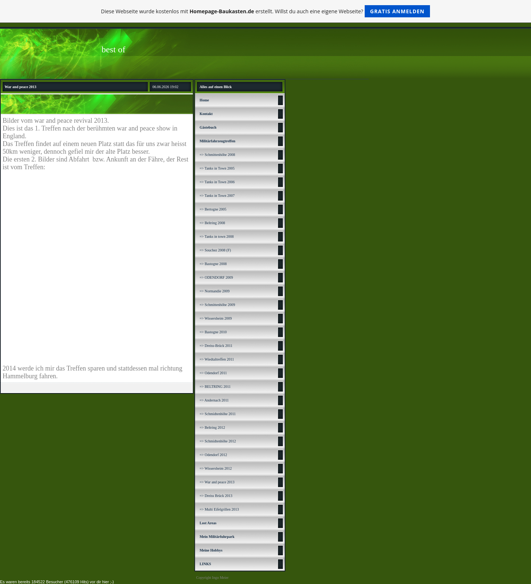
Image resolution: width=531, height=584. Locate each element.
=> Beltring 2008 (212, 223)
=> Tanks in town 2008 (216, 236)
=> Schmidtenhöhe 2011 (217, 414)
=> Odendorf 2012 (213, 455)
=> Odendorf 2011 (213, 373)
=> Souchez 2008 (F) (215, 250)
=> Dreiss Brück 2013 (215, 496)
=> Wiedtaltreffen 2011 (216, 359)
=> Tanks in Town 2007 (217, 196)
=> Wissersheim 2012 (215, 468)
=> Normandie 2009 (214, 291)
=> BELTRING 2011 (214, 387)
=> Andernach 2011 (214, 400)
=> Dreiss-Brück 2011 (215, 346)
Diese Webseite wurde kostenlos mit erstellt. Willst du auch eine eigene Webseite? (265, 11)
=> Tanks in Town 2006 (217, 182)
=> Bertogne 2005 (212, 209)
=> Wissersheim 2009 (215, 318)
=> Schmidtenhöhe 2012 (217, 441)
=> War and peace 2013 (217, 482)
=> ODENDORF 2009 (216, 277)
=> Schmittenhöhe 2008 (217, 155)
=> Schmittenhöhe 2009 (217, 305)
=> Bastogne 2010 (213, 332)
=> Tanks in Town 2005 (217, 168)
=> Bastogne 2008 (213, 264)
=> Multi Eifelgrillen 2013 (219, 509)
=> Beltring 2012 (212, 427)
